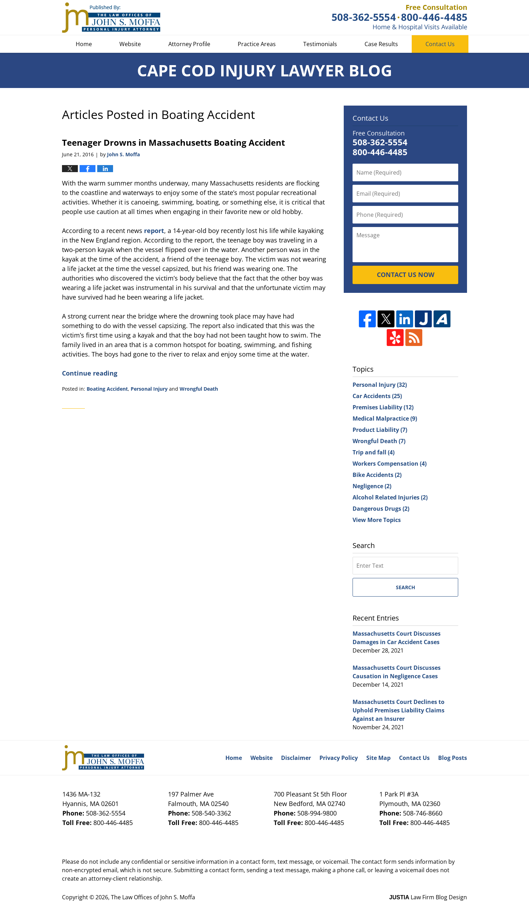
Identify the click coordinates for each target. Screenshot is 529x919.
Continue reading (89, 373)
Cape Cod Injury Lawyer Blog (111, 17)
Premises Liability (383, 407)
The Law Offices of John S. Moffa (153, 897)
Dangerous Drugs (381, 508)
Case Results (381, 44)
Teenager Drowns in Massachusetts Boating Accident (173, 142)
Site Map (378, 758)
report (154, 230)
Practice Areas (257, 44)
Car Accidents (377, 396)
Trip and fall (373, 452)
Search (405, 587)
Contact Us (440, 44)
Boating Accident (107, 388)
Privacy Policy (338, 758)
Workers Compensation (390, 463)
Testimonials (320, 44)
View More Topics (377, 520)
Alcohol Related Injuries (390, 497)
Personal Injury (149, 388)
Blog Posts (452, 758)
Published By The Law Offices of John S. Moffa (399, 18)
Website (130, 44)
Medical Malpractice (385, 418)
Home (84, 44)
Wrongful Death (199, 388)
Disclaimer (296, 758)
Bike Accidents (377, 475)
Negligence (372, 486)
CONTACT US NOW (405, 274)
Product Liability (380, 430)
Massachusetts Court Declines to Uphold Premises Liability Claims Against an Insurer (398, 710)
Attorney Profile (189, 44)
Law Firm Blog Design (428, 897)
